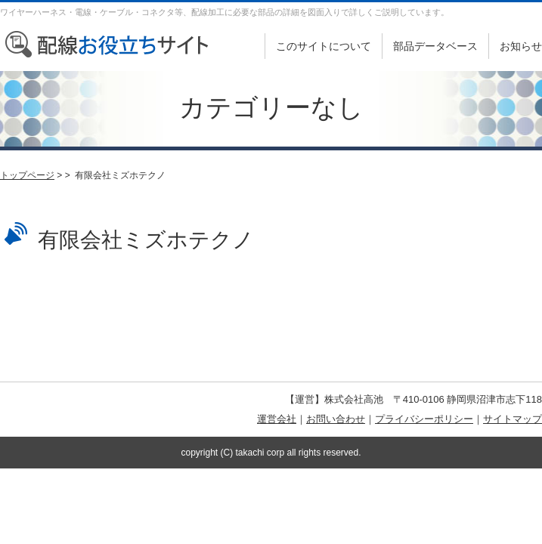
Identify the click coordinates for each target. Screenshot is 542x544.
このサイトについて (323, 46)
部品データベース (435, 46)
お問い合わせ (335, 419)
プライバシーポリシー (424, 419)
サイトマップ (512, 419)
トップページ (27, 175)
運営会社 (276, 419)
